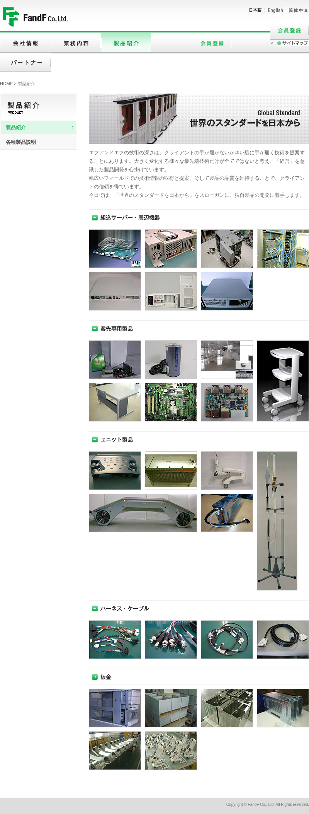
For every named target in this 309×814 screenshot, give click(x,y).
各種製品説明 (21, 142)
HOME (6, 83)
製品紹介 (16, 127)
